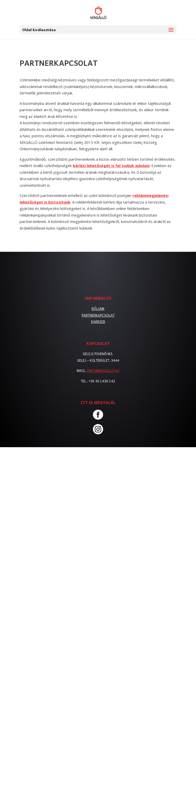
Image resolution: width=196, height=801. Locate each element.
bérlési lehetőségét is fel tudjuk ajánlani (111, 165)
